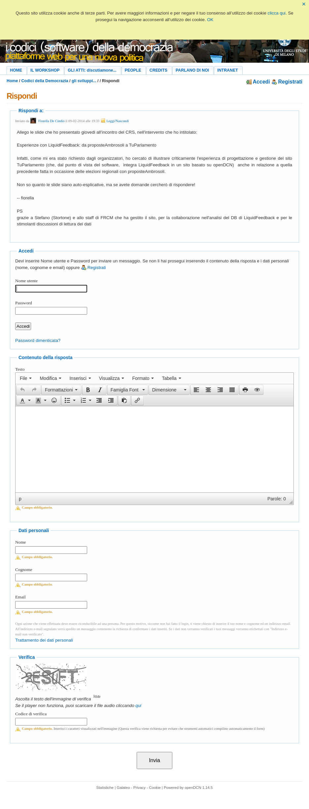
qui (138, 705)
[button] (22, 390)
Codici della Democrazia (44, 81)
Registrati (286, 81)
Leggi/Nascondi (114, 121)
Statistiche (105, 788)
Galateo (123, 788)
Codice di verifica (31, 713)
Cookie (155, 788)
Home (12, 81)
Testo (20, 369)
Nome (20, 542)
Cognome (23, 569)
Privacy (139, 788)
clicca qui (277, 13)
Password (23, 302)
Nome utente (26, 280)
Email (20, 596)
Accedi (258, 81)
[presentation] (26, 378)
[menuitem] (25, 378)
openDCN (193, 788)
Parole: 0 (276, 498)
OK (210, 19)
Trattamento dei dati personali (44, 640)
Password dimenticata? (37, 340)
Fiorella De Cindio (51, 121)
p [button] (20, 498)
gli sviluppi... (84, 81)
